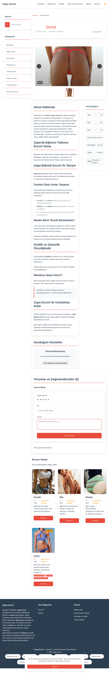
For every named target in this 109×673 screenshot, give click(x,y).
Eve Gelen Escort (13, 93)
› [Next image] (99, 66)
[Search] (7, 24)
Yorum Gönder (69, 438)
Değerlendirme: (42, 395)
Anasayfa (40, 4)
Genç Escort (11, 58)
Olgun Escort (11, 52)
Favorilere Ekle (95, 32)
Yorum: (39, 417)
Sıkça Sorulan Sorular (75, 4)
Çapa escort (9, 4)
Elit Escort (10, 45)
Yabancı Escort (12, 79)
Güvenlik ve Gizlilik (80, 621)
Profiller (61, 4)
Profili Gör (43, 521)
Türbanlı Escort (12, 86)
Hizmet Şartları (79, 624)
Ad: (38, 406)
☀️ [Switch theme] (104, 4)
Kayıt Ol (96, 4)
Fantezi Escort (12, 72)
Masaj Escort (11, 65)
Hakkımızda (51, 4)
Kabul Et (54, 666)
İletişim (88, 4)
